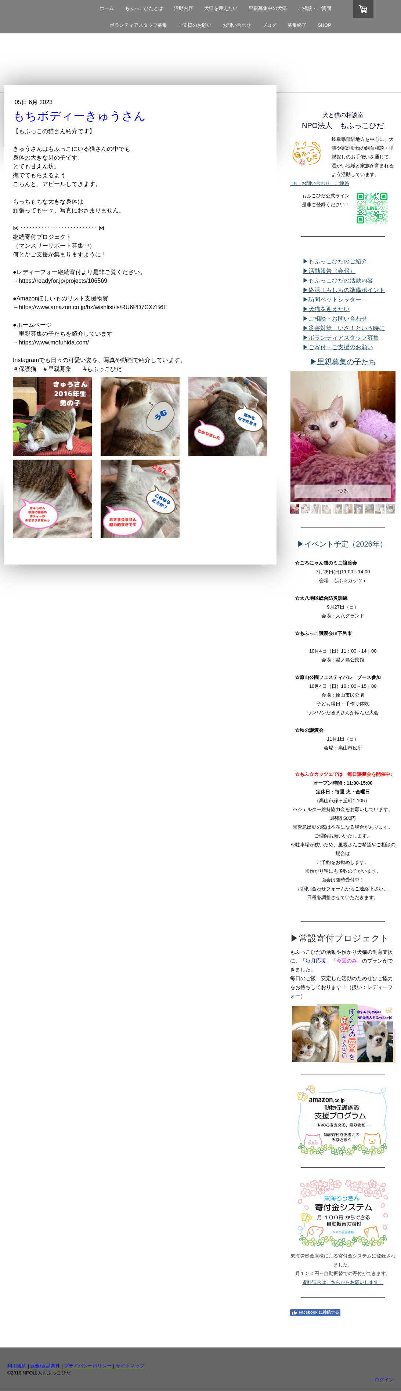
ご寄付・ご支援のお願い (338, 347)
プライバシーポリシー (88, 1366)
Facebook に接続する (315, 1312)
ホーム (107, 8)
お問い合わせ (237, 25)
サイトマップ (130, 1366)
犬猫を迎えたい (221, 8)
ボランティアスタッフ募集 (138, 25)
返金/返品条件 (45, 1366)
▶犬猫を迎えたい (326, 309)
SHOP (324, 25)
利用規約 (16, 1366)
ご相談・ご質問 (314, 8)
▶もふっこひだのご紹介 (335, 261)
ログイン (384, 1380)
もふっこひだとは (144, 8)
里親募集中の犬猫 (268, 8)
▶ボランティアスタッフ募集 (341, 338)
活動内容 (183, 8)
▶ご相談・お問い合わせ (335, 318)
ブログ (269, 25)
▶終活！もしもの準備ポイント (344, 290)
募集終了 (297, 25)
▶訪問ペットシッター (332, 299)
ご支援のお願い (195, 25)
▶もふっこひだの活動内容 (338, 280)
